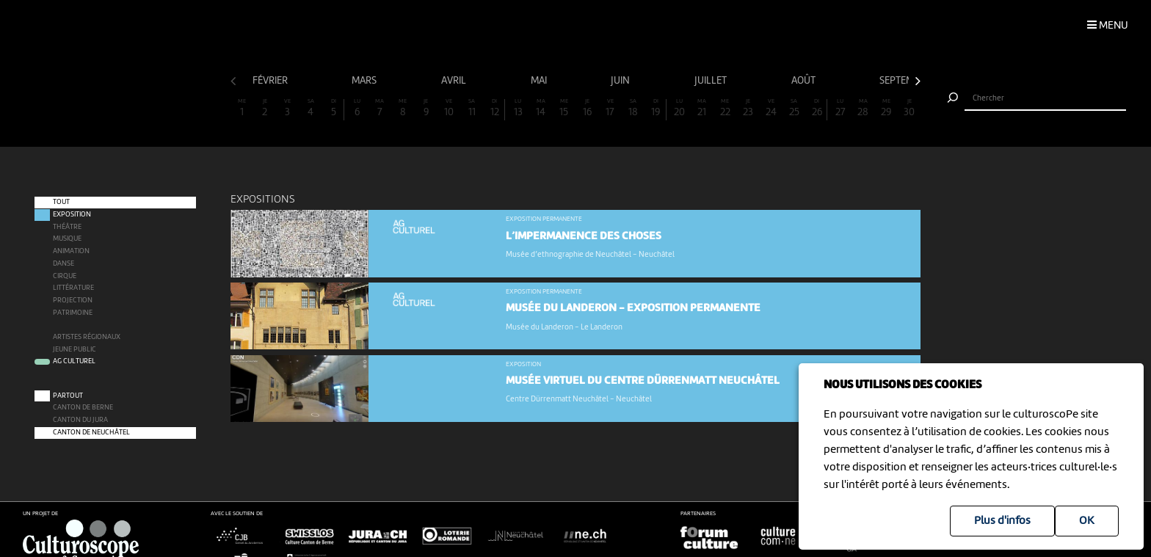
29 (886, 108)
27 (840, 108)
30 (909, 108)
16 (587, 108)
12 (494, 108)
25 (794, 108)
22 (725, 108)
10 (448, 108)
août (804, 81)
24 (770, 108)
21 (701, 108)
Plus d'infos (1002, 521)
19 (656, 108)
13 (517, 108)
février (271, 81)
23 (748, 108)
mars (365, 81)
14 (541, 108)
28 (863, 108)
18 (632, 108)
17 (610, 108)
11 (472, 108)
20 (679, 108)
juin (621, 81)
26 (817, 108)
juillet (711, 81)
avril (454, 81)
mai (540, 81)
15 (563, 108)
